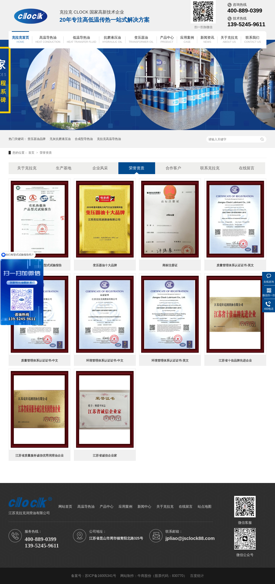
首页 (31, 152)
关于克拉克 (229, 40)
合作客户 (173, 168)
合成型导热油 (84, 139)
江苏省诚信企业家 (105, 455)
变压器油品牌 (37, 139)
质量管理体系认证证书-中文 (39, 360)
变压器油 (141, 40)
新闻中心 (144, 506)
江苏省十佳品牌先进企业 (235, 360)
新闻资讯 (207, 40)
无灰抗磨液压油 (60, 139)
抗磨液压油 (112, 40)
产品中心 (167, 40)
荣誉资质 (46, 152)
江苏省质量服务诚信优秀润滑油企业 (39, 455)
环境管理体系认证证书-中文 (104, 360)
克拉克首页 (20, 40)
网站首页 (65, 506)
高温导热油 (47, 40)
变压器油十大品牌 (105, 265)
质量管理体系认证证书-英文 (235, 265)
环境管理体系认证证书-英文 (170, 360)
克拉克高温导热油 (109, 139)
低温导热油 (81, 40)
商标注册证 (169, 265)
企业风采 (100, 168)
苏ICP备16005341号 (100, 576)
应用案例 (187, 40)
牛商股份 (144, 576)
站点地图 (204, 506)
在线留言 (246, 168)
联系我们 (252, 40)
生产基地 (63, 168)
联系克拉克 (210, 168)
